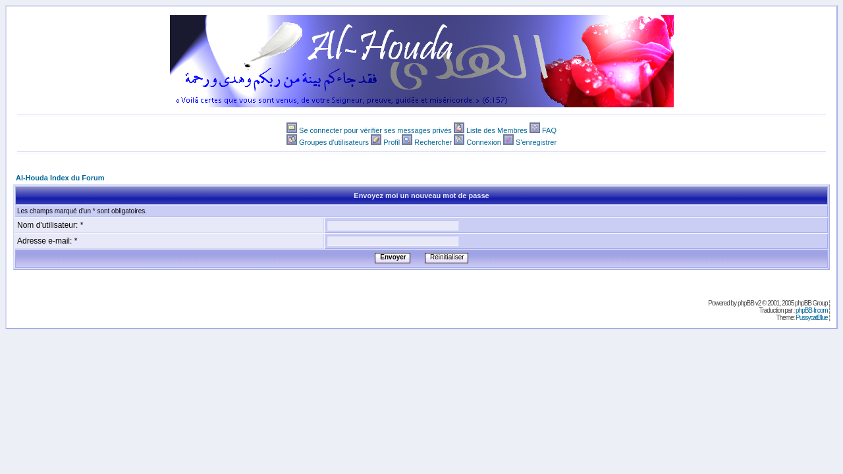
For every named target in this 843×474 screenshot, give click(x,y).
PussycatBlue (812, 317)
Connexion (483, 142)
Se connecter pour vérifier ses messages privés (375, 130)
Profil (391, 142)
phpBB (746, 303)
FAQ (549, 130)
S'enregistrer (536, 142)
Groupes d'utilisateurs (334, 142)
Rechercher (433, 142)
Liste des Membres (497, 130)
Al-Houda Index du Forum (60, 178)
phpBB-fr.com (812, 310)
